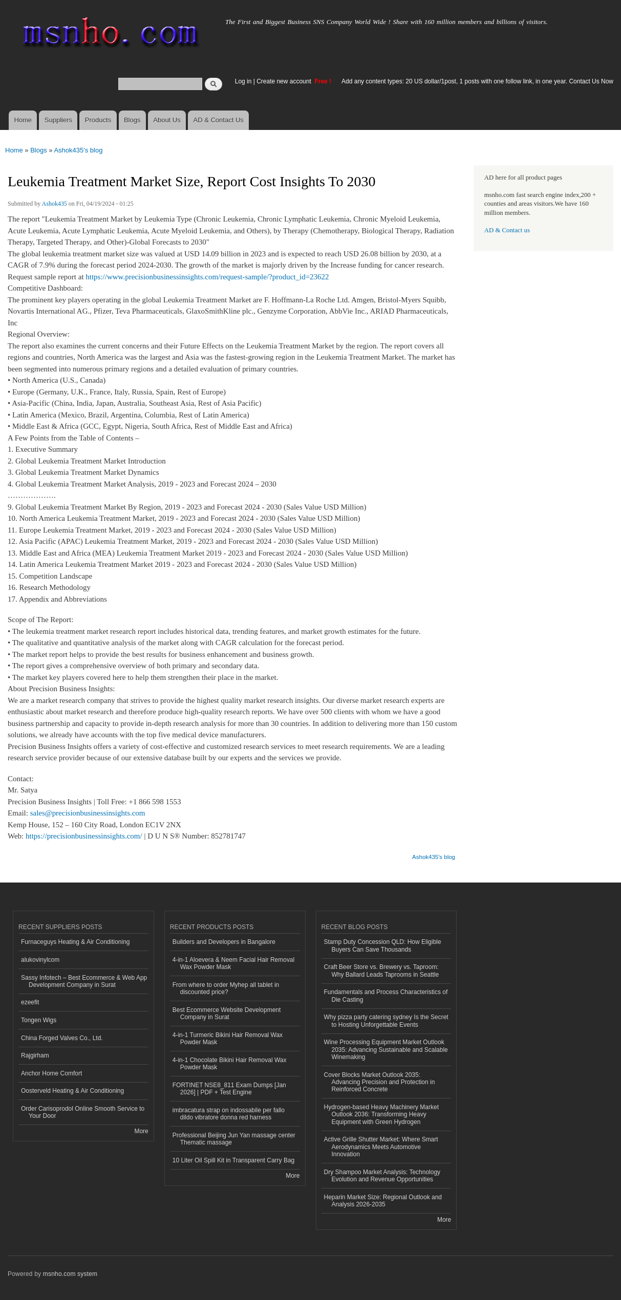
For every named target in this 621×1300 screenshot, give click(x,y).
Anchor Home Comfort (51, 1073)
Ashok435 (54, 203)
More (141, 1131)
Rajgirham (35, 1055)
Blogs (132, 120)
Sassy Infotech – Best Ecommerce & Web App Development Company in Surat (84, 981)
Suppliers (58, 120)
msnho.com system (70, 1273)
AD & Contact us (507, 230)
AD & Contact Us (219, 120)
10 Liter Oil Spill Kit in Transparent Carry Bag (233, 1160)
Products (98, 120)
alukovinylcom (40, 959)
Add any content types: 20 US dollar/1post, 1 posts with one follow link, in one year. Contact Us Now (477, 81)
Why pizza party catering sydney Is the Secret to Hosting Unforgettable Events (386, 1020)
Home (23, 120)
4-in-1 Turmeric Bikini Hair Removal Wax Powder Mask (228, 1038)
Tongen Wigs (38, 1020)
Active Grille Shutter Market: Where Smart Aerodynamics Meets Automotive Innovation (381, 1147)
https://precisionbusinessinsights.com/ (84, 836)
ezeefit (30, 1002)
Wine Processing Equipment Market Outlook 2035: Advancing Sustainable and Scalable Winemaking (386, 1050)
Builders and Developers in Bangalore (224, 941)
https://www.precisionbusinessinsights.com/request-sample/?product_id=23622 (207, 277)
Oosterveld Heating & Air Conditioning (72, 1090)
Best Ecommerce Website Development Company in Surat (227, 1013)
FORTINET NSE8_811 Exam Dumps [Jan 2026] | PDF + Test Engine (229, 1089)
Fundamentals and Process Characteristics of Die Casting (386, 995)
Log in (243, 81)
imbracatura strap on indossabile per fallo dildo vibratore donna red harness (229, 1114)
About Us (166, 120)
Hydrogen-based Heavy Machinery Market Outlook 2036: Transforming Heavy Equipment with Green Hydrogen (381, 1115)
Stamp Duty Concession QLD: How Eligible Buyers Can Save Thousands (382, 945)
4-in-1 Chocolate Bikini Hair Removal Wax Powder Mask (230, 1063)
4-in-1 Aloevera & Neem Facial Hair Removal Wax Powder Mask (233, 963)
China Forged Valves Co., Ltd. (62, 1038)
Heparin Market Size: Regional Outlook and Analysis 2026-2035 (383, 1201)
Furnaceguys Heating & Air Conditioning (75, 941)
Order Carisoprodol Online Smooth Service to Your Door (82, 1112)
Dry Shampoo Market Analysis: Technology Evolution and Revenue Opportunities (382, 1176)
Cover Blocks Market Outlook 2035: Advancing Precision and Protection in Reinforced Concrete (379, 1082)
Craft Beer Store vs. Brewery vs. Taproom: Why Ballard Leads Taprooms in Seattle (381, 970)
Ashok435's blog (78, 150)
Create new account (284, 81)
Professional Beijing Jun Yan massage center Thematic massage (234, 1139)
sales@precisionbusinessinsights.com (87, 813)
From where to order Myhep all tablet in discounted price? (226, 988)
